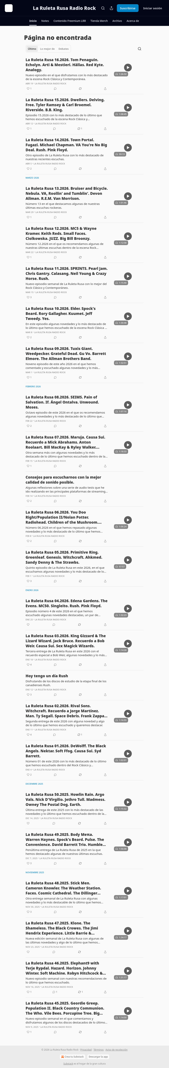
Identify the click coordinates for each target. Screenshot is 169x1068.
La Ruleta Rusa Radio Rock (50, 83)
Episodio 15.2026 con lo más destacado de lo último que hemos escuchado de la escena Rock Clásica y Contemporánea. (64, 117)
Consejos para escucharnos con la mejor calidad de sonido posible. (63, 480)
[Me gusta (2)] (29, 168)
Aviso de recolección (116, 1049)
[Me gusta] (28, 624)
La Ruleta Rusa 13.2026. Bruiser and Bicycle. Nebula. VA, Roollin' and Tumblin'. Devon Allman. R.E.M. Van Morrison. (67, 193)
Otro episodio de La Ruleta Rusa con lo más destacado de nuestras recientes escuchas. (64, 157)
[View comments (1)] (55, 992)
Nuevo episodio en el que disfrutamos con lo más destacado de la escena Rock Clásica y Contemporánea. (67, 77)
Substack (68, 1063)
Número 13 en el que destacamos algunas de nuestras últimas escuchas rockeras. (63, 205)
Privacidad (86, 1049)
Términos (98, 1049)
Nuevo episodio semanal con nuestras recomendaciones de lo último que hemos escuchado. (66, 980)
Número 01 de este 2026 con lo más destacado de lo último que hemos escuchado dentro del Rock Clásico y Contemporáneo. (66, 763)
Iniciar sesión (152, 8)
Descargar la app (98, 1056)
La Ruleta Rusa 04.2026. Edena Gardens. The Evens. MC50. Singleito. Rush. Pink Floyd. (67, 603)
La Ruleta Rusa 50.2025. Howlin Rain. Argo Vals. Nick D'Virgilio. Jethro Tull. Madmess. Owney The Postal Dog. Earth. (65, 799)
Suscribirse (127, 8)
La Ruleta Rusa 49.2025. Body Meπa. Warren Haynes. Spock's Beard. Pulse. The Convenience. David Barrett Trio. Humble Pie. (65, 839)
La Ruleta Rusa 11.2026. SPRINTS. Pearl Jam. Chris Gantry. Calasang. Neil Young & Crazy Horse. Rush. (67, 273)
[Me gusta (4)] (29, 664)
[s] (128, 67)
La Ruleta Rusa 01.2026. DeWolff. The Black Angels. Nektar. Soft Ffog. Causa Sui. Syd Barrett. (66, 750)
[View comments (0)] (55, 88)
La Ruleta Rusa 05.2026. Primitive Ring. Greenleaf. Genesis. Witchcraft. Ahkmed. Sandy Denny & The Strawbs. (64, 557)
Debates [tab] (64, 48)
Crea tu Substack (72, 1057)
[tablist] (48, 49)
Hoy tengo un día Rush (47, 675)
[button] (33, 21)
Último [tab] (32, 48)
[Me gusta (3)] (29, 297)
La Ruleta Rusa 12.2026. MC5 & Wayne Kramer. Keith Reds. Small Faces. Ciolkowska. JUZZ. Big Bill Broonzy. (61, 233)
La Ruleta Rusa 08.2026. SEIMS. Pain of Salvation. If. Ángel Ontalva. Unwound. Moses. (62, 402)
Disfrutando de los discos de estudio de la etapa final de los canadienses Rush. (66, 683)
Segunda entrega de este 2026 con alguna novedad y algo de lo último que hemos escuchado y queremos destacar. (65, 723)
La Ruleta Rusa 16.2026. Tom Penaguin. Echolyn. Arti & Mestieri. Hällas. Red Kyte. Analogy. (65, 64)
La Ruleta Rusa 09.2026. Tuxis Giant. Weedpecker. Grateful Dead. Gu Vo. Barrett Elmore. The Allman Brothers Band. (66, 353)
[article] (84, 74)
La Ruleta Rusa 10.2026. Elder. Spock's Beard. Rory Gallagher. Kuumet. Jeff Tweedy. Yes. (61, 313)
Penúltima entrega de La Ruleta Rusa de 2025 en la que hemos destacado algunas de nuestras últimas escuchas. (64, 852)
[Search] (103, 8)
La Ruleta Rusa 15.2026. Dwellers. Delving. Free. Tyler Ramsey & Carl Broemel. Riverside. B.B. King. (65, 104)
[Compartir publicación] (111, 8)
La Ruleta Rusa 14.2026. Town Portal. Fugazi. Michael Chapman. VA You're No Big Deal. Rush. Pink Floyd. (66, 144)
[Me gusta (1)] (29, 88)
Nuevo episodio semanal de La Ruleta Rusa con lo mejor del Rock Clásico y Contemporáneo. (66, 286)
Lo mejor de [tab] (47, 48)
